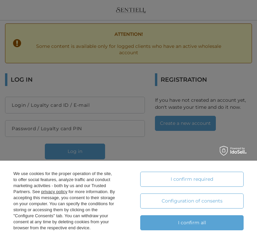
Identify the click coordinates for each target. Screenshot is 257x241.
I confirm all (192, 223)
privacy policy (54, 191)
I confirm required (192, 179)
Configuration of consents (192, 201)
